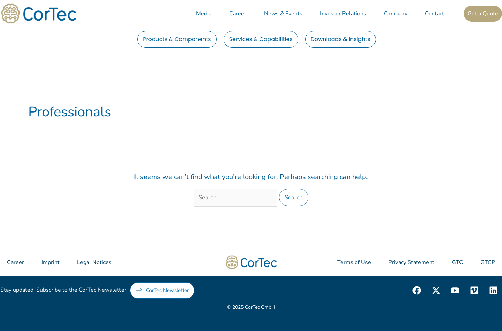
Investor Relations (343, 13)
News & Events (283, 13)
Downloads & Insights (340, 39)
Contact (434, 13)
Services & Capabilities (261, 39)
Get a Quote (483, 13)
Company (395, 13)
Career (237, 13)
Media (203, 13)
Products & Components (177, 39)
